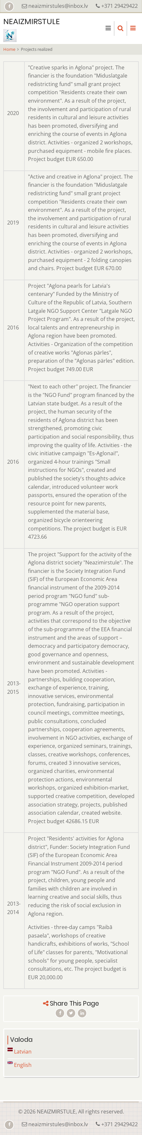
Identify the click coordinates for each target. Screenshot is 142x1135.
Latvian (19, 1051)
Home (9, 49)
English (19, 1065)
